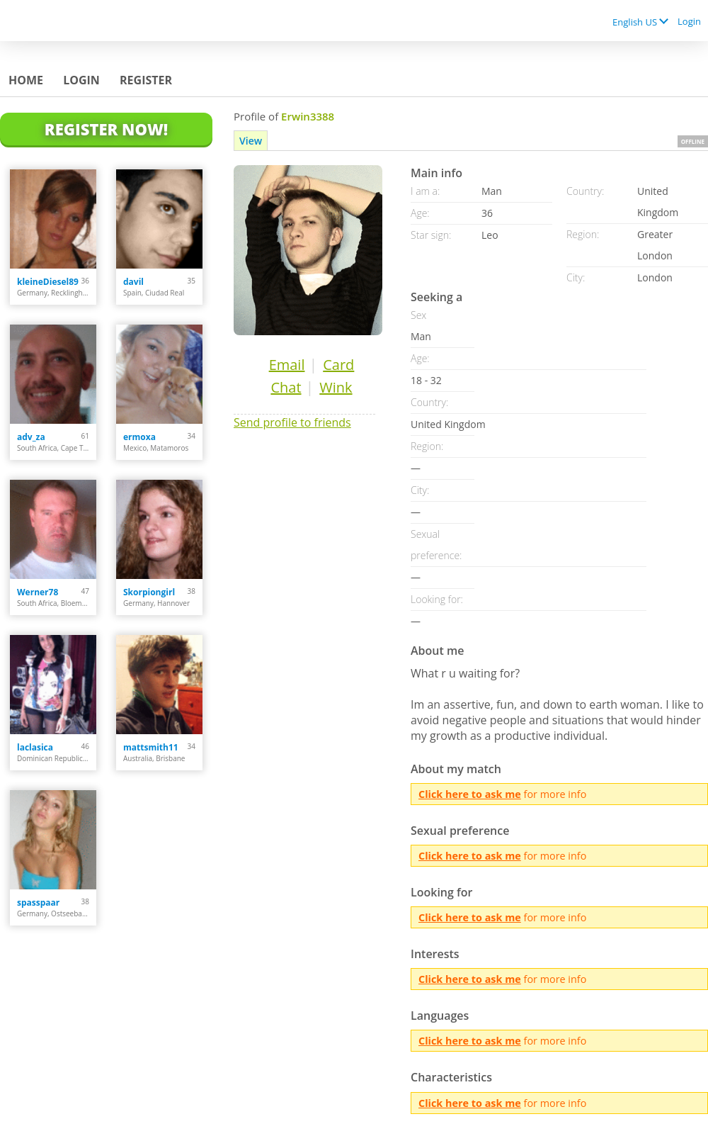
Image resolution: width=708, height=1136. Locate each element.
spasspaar (38, 902)
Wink (335, 387)
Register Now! (106, 129)
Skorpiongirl (149, 592)
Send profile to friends (292, 422)
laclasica (35, 747)
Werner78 (37, 592)
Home (25, 80)
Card (338, 364)
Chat (285, 387)
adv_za (31, 437)
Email (287, 364)
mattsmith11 (150, 747)
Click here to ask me (469, 794)
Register (146, 80)
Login (689, 21)
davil (133, 282)
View (250, 140)
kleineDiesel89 (48, 282)
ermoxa (139, 437)
